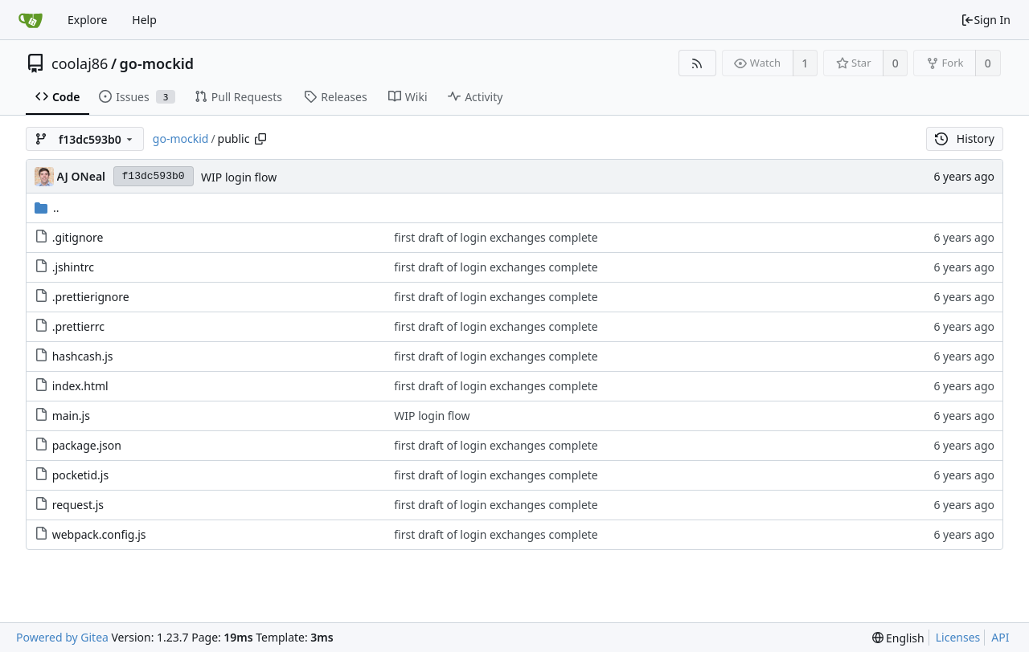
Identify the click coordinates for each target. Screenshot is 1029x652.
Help (144, 19)
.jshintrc (73, 267)
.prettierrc (78, 326)
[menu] (898, 638)
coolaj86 (79, 63)
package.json (86, 445)
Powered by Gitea (62, 637)
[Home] (30, 20)
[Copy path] (260, 139)
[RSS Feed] (697, 63)
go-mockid (157, 63)
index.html (80, 385)
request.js (78, 504)
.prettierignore (90, 296)
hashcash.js (82, 356)
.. (47, 207)
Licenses (958, 637)
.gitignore (78, 237)
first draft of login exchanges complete (495, 237)
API (1000, 637)
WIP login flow (239, 177)
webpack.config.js (99, 534)
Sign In (986, 19)
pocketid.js (80, 475)
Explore (87, 19)
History (964, 138)
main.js (71, 415)
